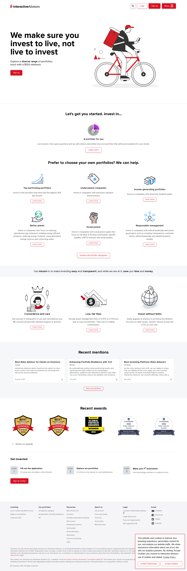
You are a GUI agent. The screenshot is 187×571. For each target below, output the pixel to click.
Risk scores (71, 521)
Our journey (99, 521)
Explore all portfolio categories (93, 255)
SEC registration (130, 524)
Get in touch (99, 511)
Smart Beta (71, 535)
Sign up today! (19, 481)
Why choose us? (73, 511)
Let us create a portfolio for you (21, 511)
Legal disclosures (129, 517)
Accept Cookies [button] (171, 564)
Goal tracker (71, 528)
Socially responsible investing (78, 518)
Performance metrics (74, 525)
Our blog (98, 518)
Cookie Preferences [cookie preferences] (149, 564)
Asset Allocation (73, 532)
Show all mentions (93, 388)
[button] (93, 444)
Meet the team (100, 525)
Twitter (156, 519)
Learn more (37, 327)
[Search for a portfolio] (133, 6)
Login (142, 6)
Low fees (70, 514)
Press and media (101, 514)
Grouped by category (46, 511)
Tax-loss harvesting (74, 538)
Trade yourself (15, 518)
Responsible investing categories (51, 514)
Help (68, 542)
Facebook (157, 515)
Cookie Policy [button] (169, 557)
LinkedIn (156, 523)
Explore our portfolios (18, 514)
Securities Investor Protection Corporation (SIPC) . (83, 559)
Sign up (154, 6)
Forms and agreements (131, 520)
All (39, 518)
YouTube (157, 511)
